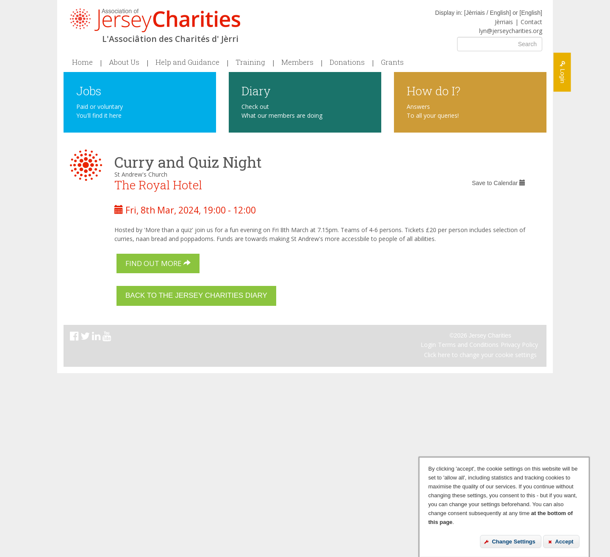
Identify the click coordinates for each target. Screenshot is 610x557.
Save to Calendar (498, 183)
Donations (347, 62)
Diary (256, 90)
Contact (531, 22)
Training (250, 62)
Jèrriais (504, 22)
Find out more (158, 263)
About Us (124, 62)
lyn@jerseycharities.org (510, 31)
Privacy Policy (519, 345)
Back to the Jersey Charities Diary (196, 295)
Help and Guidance (187, 62)
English (531, 12)
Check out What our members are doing (281, 111)
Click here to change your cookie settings (480, 355)
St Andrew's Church (140, 174)
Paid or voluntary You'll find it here (99, 111)
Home (82, 62)
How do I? (433, 90)
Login (428, 345)
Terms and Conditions (468, 345)
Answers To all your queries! (433, 111)
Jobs (88, 90)
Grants (392, 62)
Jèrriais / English (487, 12)
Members (297, 62)
